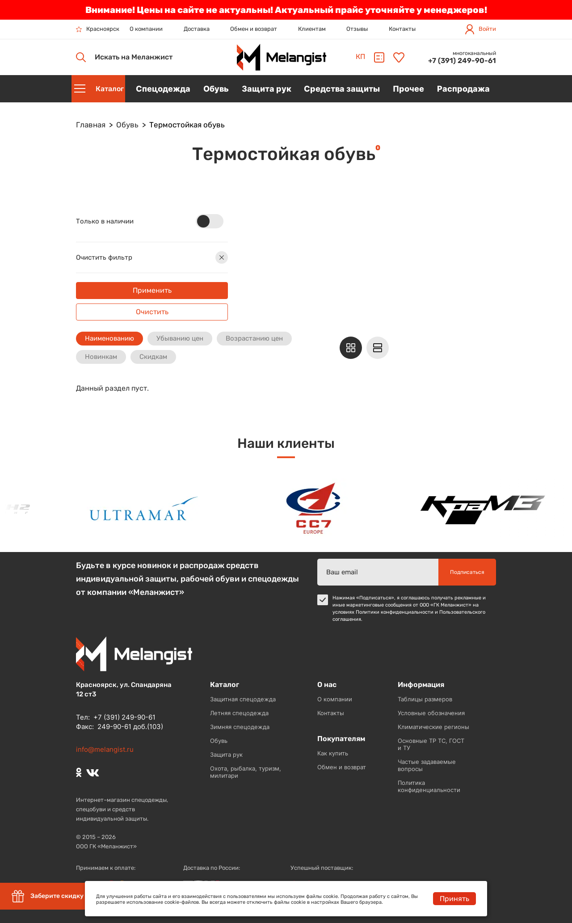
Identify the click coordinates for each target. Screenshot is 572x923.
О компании (146, 28)
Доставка (197, 28)
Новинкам (101, 357)
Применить (152, 290)
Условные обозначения (431, 712)
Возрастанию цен (254, 338)
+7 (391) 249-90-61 (462, 60)
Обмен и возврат (253, 28)
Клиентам (312, 28)
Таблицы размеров (425, 699)
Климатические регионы (433, 726)
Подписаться (467, 572)
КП (360, 56)
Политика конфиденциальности (429, 786)
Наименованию (109, 338)
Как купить (332, 753)
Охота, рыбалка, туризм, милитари (245, 772)
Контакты (402, 28)
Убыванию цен (179, 338)
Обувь (218, 740)
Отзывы (357, 28)
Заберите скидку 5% (52, 896)
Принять (454, 898)
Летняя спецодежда (239, 712)
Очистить (152, 312)
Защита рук (226, 754)
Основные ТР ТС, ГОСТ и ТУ (431, 744)
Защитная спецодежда (243, 699)
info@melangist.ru (105, 749)
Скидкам (153, 357)
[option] (147, 508)
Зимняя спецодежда (239, 726)
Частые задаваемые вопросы (427, 765)
